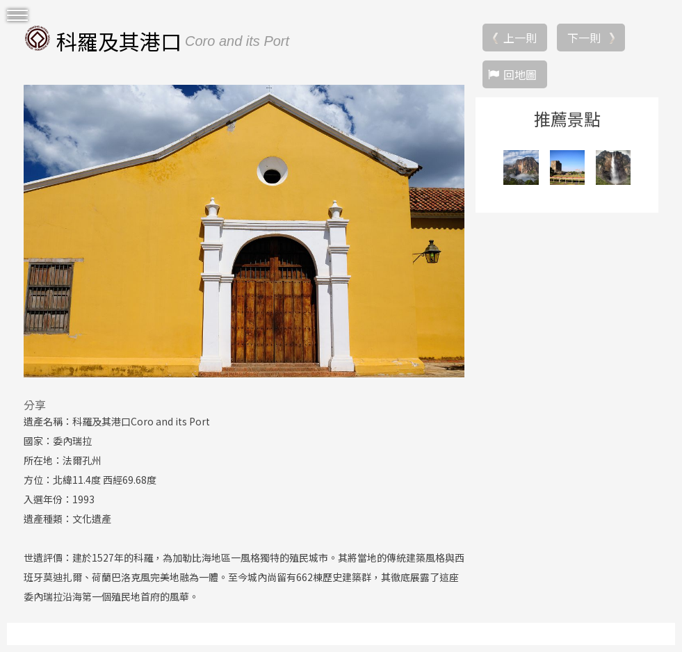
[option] (244, 231)
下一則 (584, 37)
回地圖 (520, 74)
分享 (35, 404)
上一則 (520, 37)
